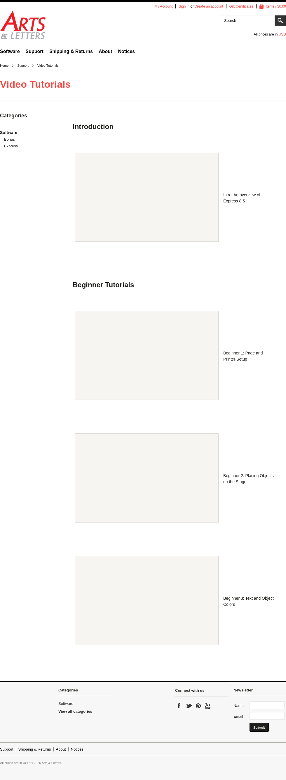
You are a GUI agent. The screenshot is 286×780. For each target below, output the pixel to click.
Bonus (9, 139)
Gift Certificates (241, 6)
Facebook (179, 707)
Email (238, 716)
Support (23, 65)
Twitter (189, 707)
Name (238, 705)
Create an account (209, 6)
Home (4, 65)
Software (10, 51)
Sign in (184, 6)
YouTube (208, 707)
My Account (163, 6)
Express (11, 146)
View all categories (75, 711)
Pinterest (198, 707)
